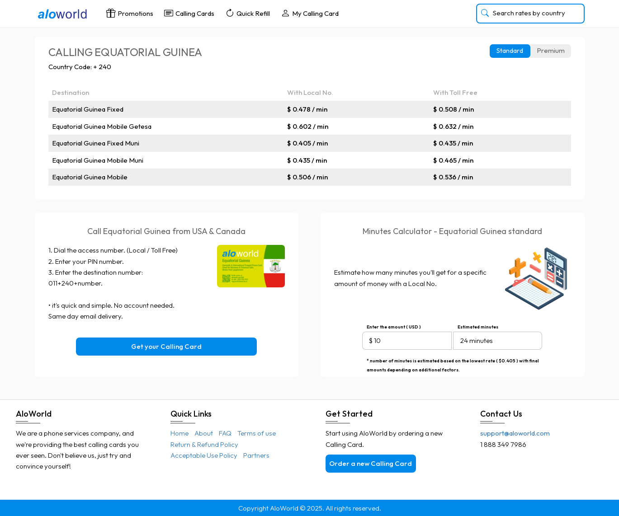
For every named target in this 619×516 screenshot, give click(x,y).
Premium (551, 50)
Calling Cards (189, 13)
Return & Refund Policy (204, 444)
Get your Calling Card (166, 346)
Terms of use (256, 433)
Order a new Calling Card (370, 463)
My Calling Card (310, 13)
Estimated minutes (478, 327)
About (203, 433)
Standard (509, 50)
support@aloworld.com (515, 433)
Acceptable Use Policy (203, 455)
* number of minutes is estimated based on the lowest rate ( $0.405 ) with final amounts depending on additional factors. (453, 362)
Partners (256, 455)
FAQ (225, 433)
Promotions (129, 13)
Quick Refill (247, 13)
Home (179, 433)
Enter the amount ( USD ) (394, 327)
